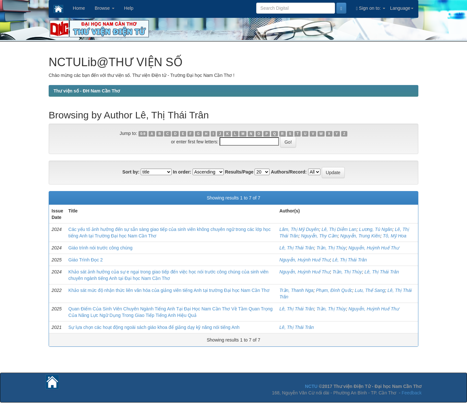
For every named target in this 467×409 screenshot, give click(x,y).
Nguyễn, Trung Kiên (360, 235)
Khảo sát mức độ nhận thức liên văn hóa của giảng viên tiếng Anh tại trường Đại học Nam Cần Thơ (168, 290)
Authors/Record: (288, 171)
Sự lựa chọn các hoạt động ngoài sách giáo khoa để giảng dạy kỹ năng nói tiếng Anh (154, 327)
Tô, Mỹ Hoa (394, 235)
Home (79, 8)
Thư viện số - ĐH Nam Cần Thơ (87, 90)
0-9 (142, 134)
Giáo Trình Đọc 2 (85, 259)
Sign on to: (370, 8)
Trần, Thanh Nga (296, 290)
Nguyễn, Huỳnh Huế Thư (374, 247)
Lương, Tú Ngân (375, 229)
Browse (104, 8)
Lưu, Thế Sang (370, 290)
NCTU (311, 386)
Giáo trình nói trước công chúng (100, 247)
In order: (182, 171)
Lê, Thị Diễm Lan (338, 229)
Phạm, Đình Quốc (334, 290)
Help (129, 8)
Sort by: (130, 171)
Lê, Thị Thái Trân (296, 247)
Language (401, 8)
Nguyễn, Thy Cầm (319, 235)
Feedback (412, 392)
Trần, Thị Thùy (331, 247)
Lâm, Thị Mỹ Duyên (299, 229)
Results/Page (239, 171)
